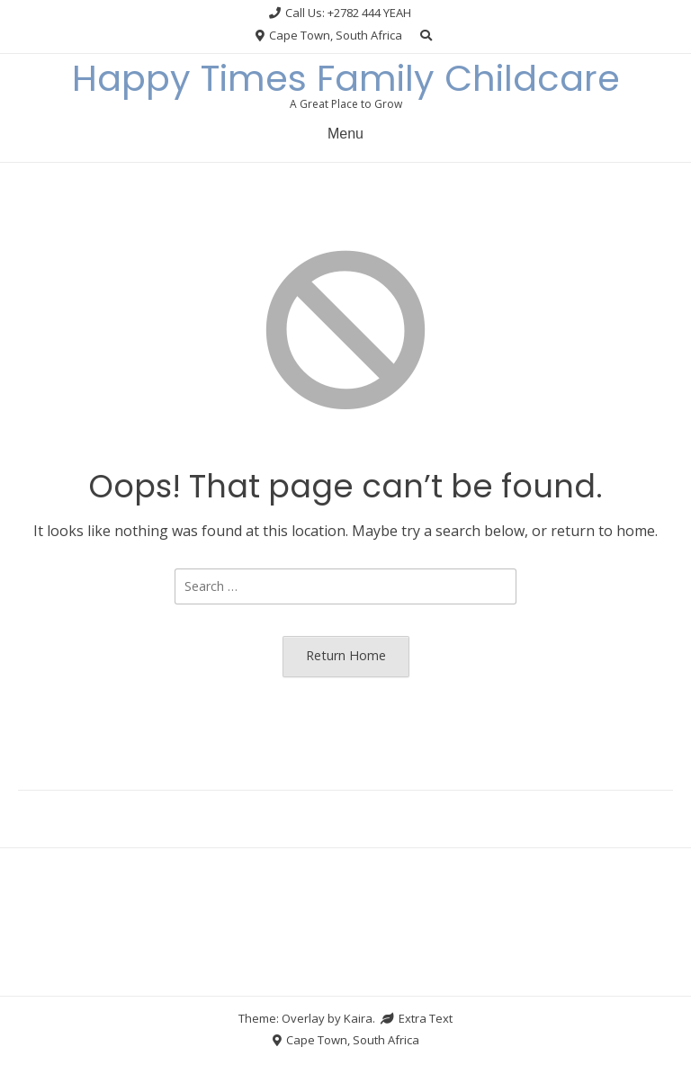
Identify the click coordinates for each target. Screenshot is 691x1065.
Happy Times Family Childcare (346, 78)
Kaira (358, 1018)
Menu (345, 133)
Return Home (346, 655)
